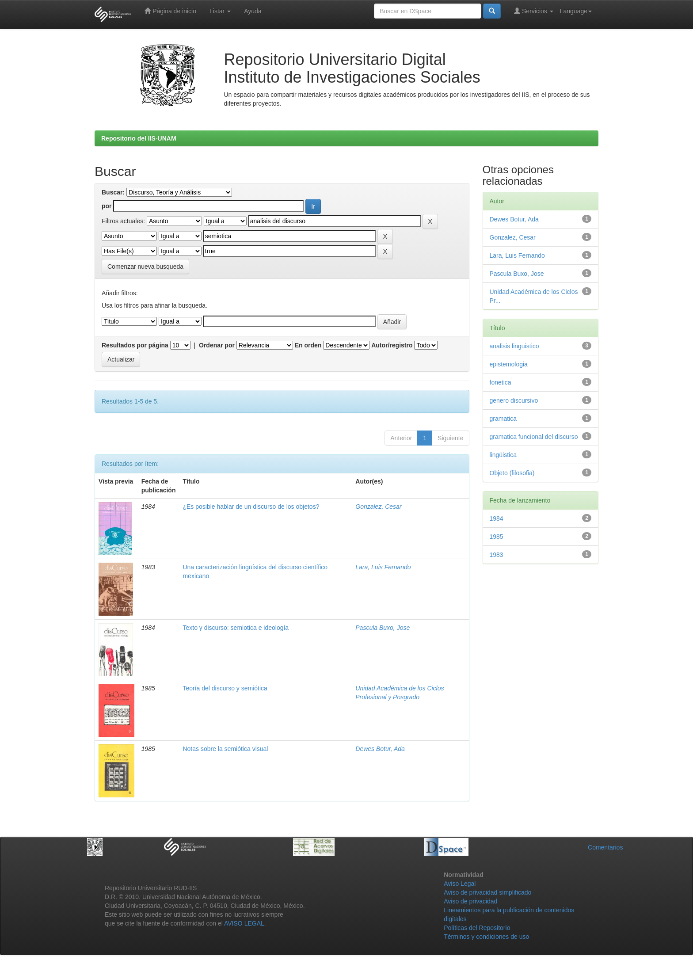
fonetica (500, 382)
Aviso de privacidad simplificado (487, 892)
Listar (220, 11)
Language (576, 11)
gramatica (503, 418)
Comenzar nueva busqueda (145, 266)
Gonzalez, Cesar (378, 506)
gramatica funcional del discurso (534, 436)
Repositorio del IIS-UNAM (138, 138)
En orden (308, 345)
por (107, 206)
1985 (496, 536)
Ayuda (252, 11)
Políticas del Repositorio (477, 927)
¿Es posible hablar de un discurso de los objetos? (251, 506)
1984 (496, 518)
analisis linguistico (514, 346)
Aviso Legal (460, 883)
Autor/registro (391, 345)
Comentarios (605, 847)
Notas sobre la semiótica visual (225, 748)
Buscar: (113, 192)
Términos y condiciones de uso (486, 936)
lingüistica (503, 454)
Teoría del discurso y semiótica (225, 688)
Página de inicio (170, 11)
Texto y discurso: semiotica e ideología (236, 627)
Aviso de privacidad (470, 901)
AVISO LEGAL (244, 923)
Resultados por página (135, 345)
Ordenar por (217, 345)
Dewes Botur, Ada (380, 748)
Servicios (533, 11)
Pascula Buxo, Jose (382, 627)
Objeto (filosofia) (512, 472)
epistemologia (509, 364)
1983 (496, 554)
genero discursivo (514, 400)
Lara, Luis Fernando (383, 567)
